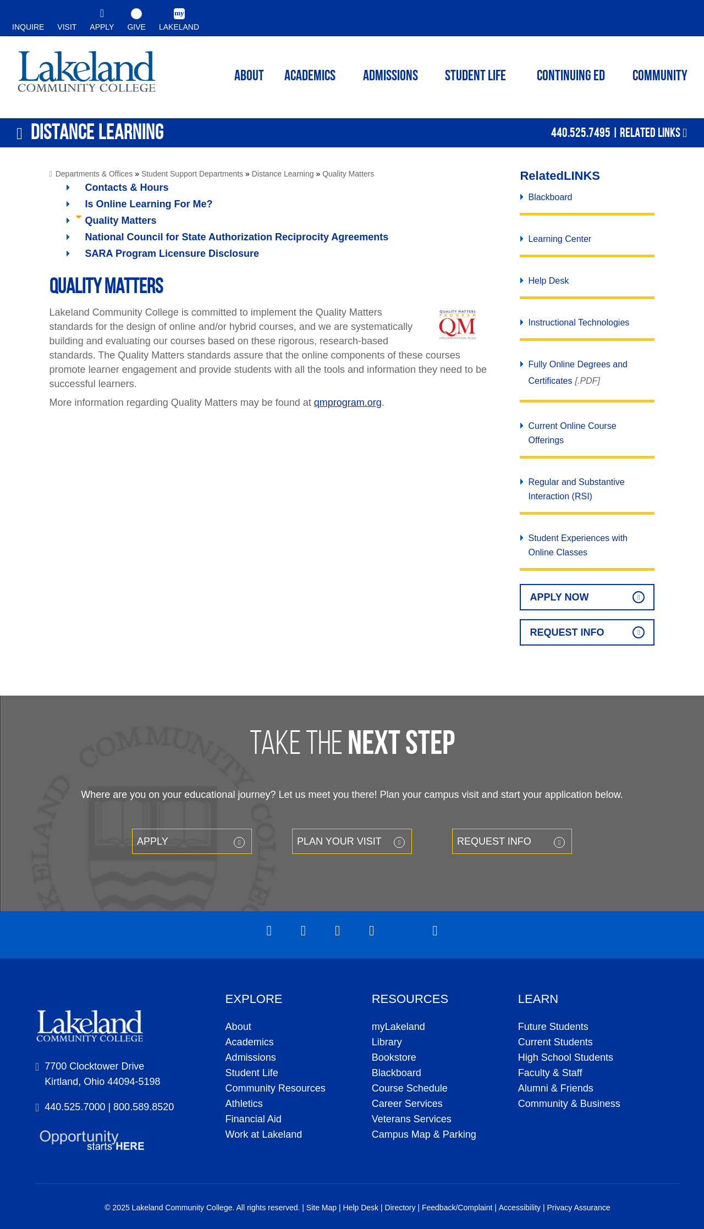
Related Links (650, 132)
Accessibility (520, 1207)
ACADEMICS (310, 76)
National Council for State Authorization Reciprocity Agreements (237, 237)
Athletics (244, 1103)
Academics (250, 1042)
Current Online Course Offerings (572, 433)
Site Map (321, 1207)
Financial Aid (254, 1119)
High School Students (565, 1057)
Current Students (555, 1042)
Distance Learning (283, 173)
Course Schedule (410, 1088)
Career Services (407, 1103)
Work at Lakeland (264, 1134)
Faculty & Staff (550, 1072)
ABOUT (249, 76)
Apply (152, 841)
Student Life (475, 76)
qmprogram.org (348, 402)
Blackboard (550, 197)
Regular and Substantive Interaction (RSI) (576, 489)
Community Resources (276, 1088)
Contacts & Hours (127, 187)
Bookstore (394, 1057)
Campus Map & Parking (424, 1134)
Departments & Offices (94, 173)
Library (387, 1042)
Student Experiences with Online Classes (578, 545)
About (238, 1026)
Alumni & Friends (555, 1088)
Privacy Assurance (578, 1207)
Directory (400, 1207)
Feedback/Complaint (457, 1207)
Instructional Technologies (578, 322)
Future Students (553, 1026)
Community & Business (569, 1103)
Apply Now (559, 597)
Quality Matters (348, 173)
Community (660, 76)
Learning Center (559, 239)
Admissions (390, 76)
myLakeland (87, 75)
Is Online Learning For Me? (149, 204)
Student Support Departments (192, 173)
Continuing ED (571, 76)
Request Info (567, 632)
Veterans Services (412, 1119)
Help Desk (548, 280)
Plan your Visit (339, 841)
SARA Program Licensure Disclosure (172, 253)
